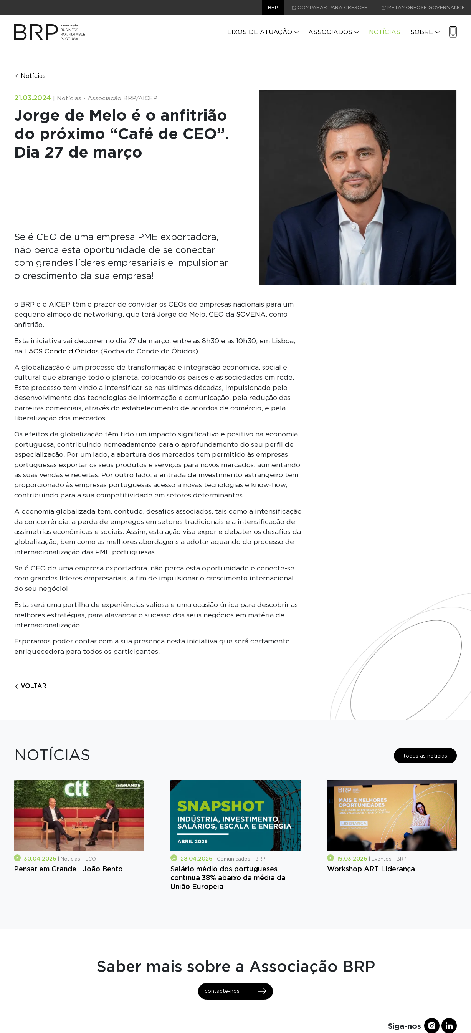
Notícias (384, 32)
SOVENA (251, 314)
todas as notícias (425, 756)
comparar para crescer (330, 7)
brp (273, 7)
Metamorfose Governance (423, 7)
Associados (333, 32)
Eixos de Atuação (263, 32)
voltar (30, 685)
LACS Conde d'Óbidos (62, 351)
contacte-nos (235, 991)
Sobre (425, 32)
